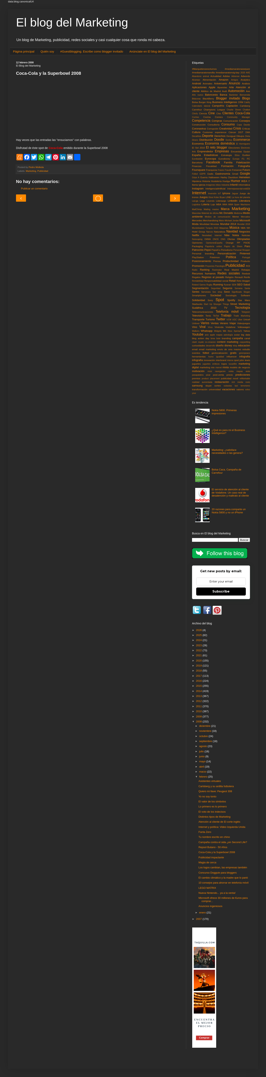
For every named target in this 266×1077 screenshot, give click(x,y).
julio (202, 751)
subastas (228, 386)
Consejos (244, 120)
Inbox (218, 185)
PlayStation (198, 257)
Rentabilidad (198, 281)
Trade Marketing (242, 316)
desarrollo (210, 346)
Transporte (198, 319)
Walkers (195, 331)
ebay (235, 346)
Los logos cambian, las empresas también (222, 867)
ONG (223, 239)
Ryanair (227, 285)
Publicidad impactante (211, 857)
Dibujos (240, 136)
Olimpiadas (243, 239)
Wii (224, 331)
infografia (244, 356)
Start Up (208, 304)
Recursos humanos (204, 273)
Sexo (227, 291)
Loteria (205, 204)
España (196, 155)
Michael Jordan (232, 220)
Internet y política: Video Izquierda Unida (221, 826)
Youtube (197, 334)
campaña (237, 338)
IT (249, 181)
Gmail (235, 173)
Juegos (203, 197)
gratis (233, 352)
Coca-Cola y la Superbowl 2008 (216, 852)
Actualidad (215, 76)
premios (196, 378)
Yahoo (246, 331)
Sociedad (215, 295)
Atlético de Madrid (211, 91)
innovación (209, 360)
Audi (224, 91)
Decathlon (196, 136)
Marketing (31, 171)
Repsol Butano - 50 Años (212, 847)
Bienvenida (245, 95)
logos (224, 363)
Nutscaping (197, 239)
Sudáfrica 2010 (204, 307)
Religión (229, 277)
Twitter (220, 319)
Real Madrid (231, 269)
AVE (248, 73)
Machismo (245, 204)
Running (218, 284)
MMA (224, 204)
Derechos (220, 136)
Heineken (244, 177)
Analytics (245, 79)
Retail (232, 280)
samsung (197, 385)
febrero (203, 776)
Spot (220, 299)
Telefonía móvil (227, 311)
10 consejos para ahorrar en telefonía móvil (223, 882)
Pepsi (207, 249)
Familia (228, 162)
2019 (199, 665)
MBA (218, 204)
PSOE (247, 242)
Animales (207, 83)
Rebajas (245, 269)
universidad (215, 389)
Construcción (199, 124)
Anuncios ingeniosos (210, 906)
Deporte (207, 136)
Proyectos (209, 266)
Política (231, 257)
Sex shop (217, 292)
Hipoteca (196, 181)
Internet (199, 192)
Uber (240, 320)
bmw (213, 338)
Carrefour (197, 109)
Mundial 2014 (228, 224)
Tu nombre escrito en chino (214, 836)
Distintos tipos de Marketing (214, 816)
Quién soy (47, 51)
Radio (194, 270)
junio (202, 756)
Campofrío (218, 105)
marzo (203, 771)
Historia (206, 181)
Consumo (228, 124)
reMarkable (245, 378)
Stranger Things (221, 304)
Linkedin (232, 200)
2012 (199, 701)
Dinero (195, 140)
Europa (236, 159)
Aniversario (220, 83)
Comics (219, 117)
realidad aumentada (202, 382)
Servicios (206, 291)
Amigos (234, 80)
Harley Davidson (229, 177)
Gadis (210, 173)
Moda (195, 224)
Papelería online (213, 246)
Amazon (223, 79)
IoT (219, 193)
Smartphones (199, 295)
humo (210, 357)
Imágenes (210, 185)
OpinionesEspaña (214, 243)
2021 (199, 655)
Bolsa (195, 102)
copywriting (245, 342)
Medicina (238, 213)
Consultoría (214, 124)
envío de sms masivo (229, 349)
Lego (202, 200)
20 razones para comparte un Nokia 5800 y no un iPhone (229, 511)
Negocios (244, 231)
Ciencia (203, 113)
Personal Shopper (241, 250)
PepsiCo (216, 250)
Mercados (245, 217)
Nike (227, 235)
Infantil (234, 184)
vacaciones (228, 389)
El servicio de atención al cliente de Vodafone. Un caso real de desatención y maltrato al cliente (230, 492)
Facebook (213, 162)
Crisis (237, 128)
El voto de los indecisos (212, 811)
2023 (199, 645)
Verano (224, 323)
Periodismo (227, 250)
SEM (234, 285)
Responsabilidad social (216, 280)
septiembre (206, 741)
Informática (244, 184)
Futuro (246, 169)
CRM (240, 102)
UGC (234, 320)
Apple (212, 87)
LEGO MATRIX (207, 887)
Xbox (230, 331)
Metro (221, 220)
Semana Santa (242, 288)
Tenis (208, 315)
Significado (237, 292)
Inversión (212, 193)
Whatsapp (207, 330)
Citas (218, 113)
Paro (247, 246)
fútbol (206, 352)
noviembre (205, 730)
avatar (237, 335)
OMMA (207, 239)
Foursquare (198, 169)
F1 (243, 158)
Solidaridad (198, 300)
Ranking (205, 269)
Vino (194, 327)
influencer (232, 356)
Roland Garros (199, 285)
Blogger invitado (228, 98)
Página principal (23, 51)
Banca (223, 94)
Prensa (217, 261)
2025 (199, 635)
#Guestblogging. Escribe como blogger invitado (91, 51)
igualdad (220, 357)
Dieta (247, 136)
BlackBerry (208, 98)
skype (208, 385)
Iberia (195, 184)
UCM (229, 320)
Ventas (215, 323)
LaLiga (195, 201)
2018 (199, 670)
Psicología (220, 266)
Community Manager (238, 117)
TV (225, 307)
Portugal (246, 257)
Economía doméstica (220, 143)
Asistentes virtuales (209, 781)
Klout (211, 197)
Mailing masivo (211, 209)
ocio (248, 371)
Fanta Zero (204, 831)
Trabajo (226, 315)
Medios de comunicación (217, 217)
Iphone (226, 193)
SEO (239, 284)
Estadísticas (211, 155)
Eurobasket (197, 159)
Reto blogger (243, 280)
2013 (199, 696)
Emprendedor (205, 151)
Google (245, 173)
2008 (199, 721)
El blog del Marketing (72, 22)
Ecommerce (241, 139)
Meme (235, 216)
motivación (198, 371)
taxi (236, 386)
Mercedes (197, 220)
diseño (219, 345)
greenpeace (244, 353)
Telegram (245, 312)
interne (230, 360)
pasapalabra (197, 375)
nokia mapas (236, 371)
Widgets (218, 331)
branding (226, 338)
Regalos (196, 277)
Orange (230, 242)
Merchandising (210, 220)
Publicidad (42, 171)
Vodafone (230, 327)
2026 (199, 630)
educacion (244, 345)
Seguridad (215, 288)
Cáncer (232, 132)
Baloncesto (211, 94)
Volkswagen (244, 327)
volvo (247, 389)
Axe (248, 91)
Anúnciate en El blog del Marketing (152, 51)
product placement (211, 378)
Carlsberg (245, 105)
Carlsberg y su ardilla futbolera (216, 786)
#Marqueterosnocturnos (204, 69)
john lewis (245, 360)
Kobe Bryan (219, 197)
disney (228, 345)
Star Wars (244, 300)
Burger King (205, 102)
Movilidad (204, 224)
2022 (199, 650)
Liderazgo (221, 200)
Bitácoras (196, 99)
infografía (197, 360)
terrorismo (245, 386)
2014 (199, 691)
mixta (226, 367)
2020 (242, 73)
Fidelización (243, 162)
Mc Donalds (226, 212)
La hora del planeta (241, 197)
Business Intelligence (224, 102)
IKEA (244, 181)
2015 (199, 685)
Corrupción (212, 128)
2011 (199, 706)
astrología (228, 335)
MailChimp (197, 209)
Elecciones (234, 147)
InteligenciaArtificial (215, 188)
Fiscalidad (211, 166)
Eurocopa (210, 158)
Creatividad (225, 128)
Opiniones (197, 242)
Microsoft (244, 220)
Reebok (246, 273)
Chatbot (246, 110)
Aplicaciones (199, 87)
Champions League (214, 109)
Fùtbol (195, 174)
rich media (237, 382)
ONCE (216, 239)
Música (234, 227)
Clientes (228, 113)
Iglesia (202, 184)
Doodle (219, 139)
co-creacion (210, 342)
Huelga (226, 181)
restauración (222, 381)
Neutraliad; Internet (212, 235)
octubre (204, 736)
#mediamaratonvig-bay (228, 72)
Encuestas (236, 151)
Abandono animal (200, 76)
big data (245, 334)
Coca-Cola (56, 148)
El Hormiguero (243, 144)
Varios (205, 323)
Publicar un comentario (34, 188)
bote (218, 338)
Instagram (198, 188)
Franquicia (211, 170)
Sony (210, 300)
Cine (211, 113)
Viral (202, 327)
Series (195, 291)
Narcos (209, 232)
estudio (246, 349)
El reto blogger (216, 147)
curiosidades (198, 345)
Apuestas (222, 87)
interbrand (221, 360)
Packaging (197, 246)
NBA (243, 228)
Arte (231, 87)
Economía (198, 143)
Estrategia (226, 155)
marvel (218, 367)
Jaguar (235, 193)
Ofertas (231, 239)
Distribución (206, 139)
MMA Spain (234, 204)
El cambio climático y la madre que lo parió (223, 877)
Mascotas (196, 213)
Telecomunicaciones (202, 311)
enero (203, 912)
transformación (199, 389)
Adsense (235, 76)
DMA (247, 132)
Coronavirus (199, 128)
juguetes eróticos (211, 364)
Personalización (227, 253)
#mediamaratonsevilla (203, 72)
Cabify (247, 102)
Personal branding (203, 253)
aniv (207, 335)
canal (247, 338)
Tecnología (242, 307)
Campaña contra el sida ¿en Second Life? (222, 842)
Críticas (246, 128)
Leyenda (210, 201)
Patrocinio (198, 249)
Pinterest (245, 253)
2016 (199, 680)
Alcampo (196, 80)
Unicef (246, 319)
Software (245, 295)
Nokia (235, 235)
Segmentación (200, 288)
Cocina (207, 117)
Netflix (195, 235)
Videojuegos (243, 323)
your (194, 393)
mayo (202, 761)
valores (240, 389)
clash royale (198, 342)
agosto (203, 746)
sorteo (217, 385)
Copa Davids (243, 125)
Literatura (244, 200)
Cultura (196, 132)
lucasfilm (233, 364)
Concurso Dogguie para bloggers (217, 872)
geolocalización (220, 353)
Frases (221, 170)
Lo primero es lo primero (212, 806)
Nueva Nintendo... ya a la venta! (216, 892)
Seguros (227, 288)
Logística (196, 204)
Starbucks (197, 304)
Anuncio (234, 83)
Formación (227, 166)
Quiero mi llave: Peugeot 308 (215, 791)
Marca (225, 209)
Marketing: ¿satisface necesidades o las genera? (227, 451)
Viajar (232, 323)
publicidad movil (229, 378)
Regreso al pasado (213, 277)
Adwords (245, 76)
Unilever (196, 323)
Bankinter (233, 95)
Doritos (229, 140)
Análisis (246, 83)
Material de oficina (210, 213)
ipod (236, 360)
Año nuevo (197, 95)
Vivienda (219, 327)
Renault (239, 277)
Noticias (246, 235)
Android (196, 83)
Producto (245, 261)
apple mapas (216, 335)
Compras (217, 120)
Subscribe (221, 591)
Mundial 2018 (243, 224)
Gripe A (195, 177)
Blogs (246, 98)
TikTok (216, 316)
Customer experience (214, 132)
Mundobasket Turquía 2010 (205, 228)
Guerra (203, 177)
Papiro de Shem (233, 246)
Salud (246, 284)
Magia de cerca (207, 862)
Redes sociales (229, 273)
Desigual (230, 136)
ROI (248, 266)
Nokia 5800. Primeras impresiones (224, 412)
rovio (247, 382)
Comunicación (230, 120)
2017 (199, 675)
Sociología (231, 295)
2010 (199, 711)
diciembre (205, 725)
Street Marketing (240, 303)
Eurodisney (224, 158)
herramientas (199, 356)
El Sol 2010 (198, 147)
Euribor (246, 155)
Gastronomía (222, 173)
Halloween (214, 177)
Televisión (197, 315)
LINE (228, 197)
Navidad (232, 231)
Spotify (231, 300)
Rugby (209, 285)
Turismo (210, 319)
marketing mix (207, 367)
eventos (196, 353)
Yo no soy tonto (207, 796)
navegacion (220, 371)
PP (238, 242)
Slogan (247, 292)
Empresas (222, 151)
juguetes (196, 363)
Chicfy (195, 113)
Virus (210, 327)
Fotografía (244, 166)
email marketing (207, 349)
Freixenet (237, 170)
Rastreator (217, 270)
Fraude (228, 170)
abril (202, 766)
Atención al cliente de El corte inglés (219, 821)
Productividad (231, 261)
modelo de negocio (240, 367)
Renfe (247, 277)
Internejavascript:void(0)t (238, 189)
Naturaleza (219, 231)
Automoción (236, 91)
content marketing (227, 341)
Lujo (213, 204)
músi (210, 371)
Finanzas (196, 166)
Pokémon (215, 257)
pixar (208, 375)
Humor (235, 181)
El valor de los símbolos (212, 801)
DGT (240, 132)
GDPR (203, 174)
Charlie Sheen (234, 110)
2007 (199, 918)
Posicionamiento (201, 261)
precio (229, 374)
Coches (195, 117)
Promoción (198, 265)
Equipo (247, 152)
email (195, 349)
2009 (199, 716)
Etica (237, 155)
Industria (225, 185)
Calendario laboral (201, 106)
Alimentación (209, 79)
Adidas (226, 76)
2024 (199, 640)
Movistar (214, 224)
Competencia (201, 120)
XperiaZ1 (238, 331)
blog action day (200, 338)
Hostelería (216, 181)
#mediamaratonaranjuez (237, 69)
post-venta (218, 374)
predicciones (242, 374)
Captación (232, 105)
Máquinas (223, 228)
